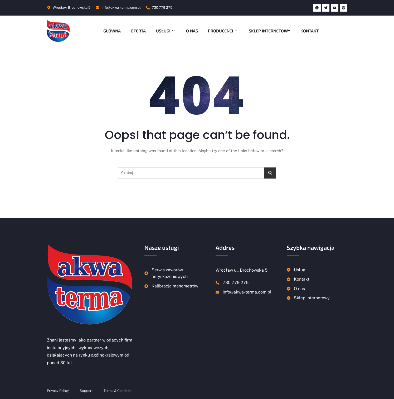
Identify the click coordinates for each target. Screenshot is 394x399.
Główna (110, 30)
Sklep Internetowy (270, 30)
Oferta (137, 30)
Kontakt (311, 30)
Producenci (223, 30)
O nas (192, 30)
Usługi (165, 30)
